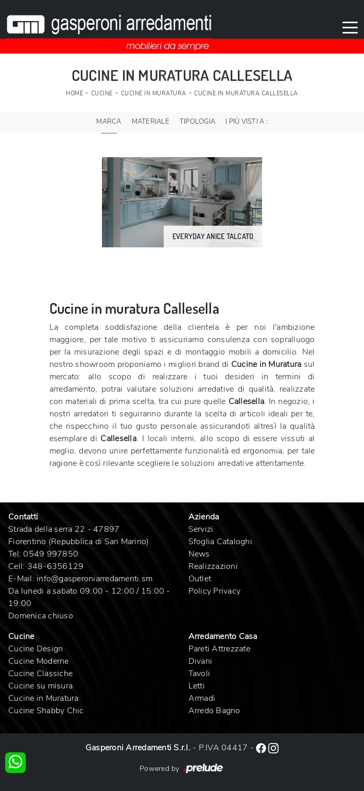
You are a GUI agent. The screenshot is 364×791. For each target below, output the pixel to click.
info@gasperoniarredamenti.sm (94, 578)
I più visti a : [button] (247, 121)
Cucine (102, 93)
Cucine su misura (40, 686)
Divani (200, 661)
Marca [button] (108, 121)
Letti (196, 686)
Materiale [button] (150, 121)
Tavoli (199, 673)
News (199, 554)
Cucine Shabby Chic (46, 710)
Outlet (200, 578)
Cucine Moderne (38, 661)
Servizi (201, 529)
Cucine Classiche (40, 673)
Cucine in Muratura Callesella (246, 93)
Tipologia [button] (197, 121)
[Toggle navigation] (350, 27)
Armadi (202, 698)
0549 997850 (50, 554)
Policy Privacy (214, 591)
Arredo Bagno (214, 710)
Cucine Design (35, 648)
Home (74, 93)
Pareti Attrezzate (219, 648)
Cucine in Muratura (153, 93)
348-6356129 (55, 566)
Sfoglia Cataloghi (220, 541)
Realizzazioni (213, 566)
